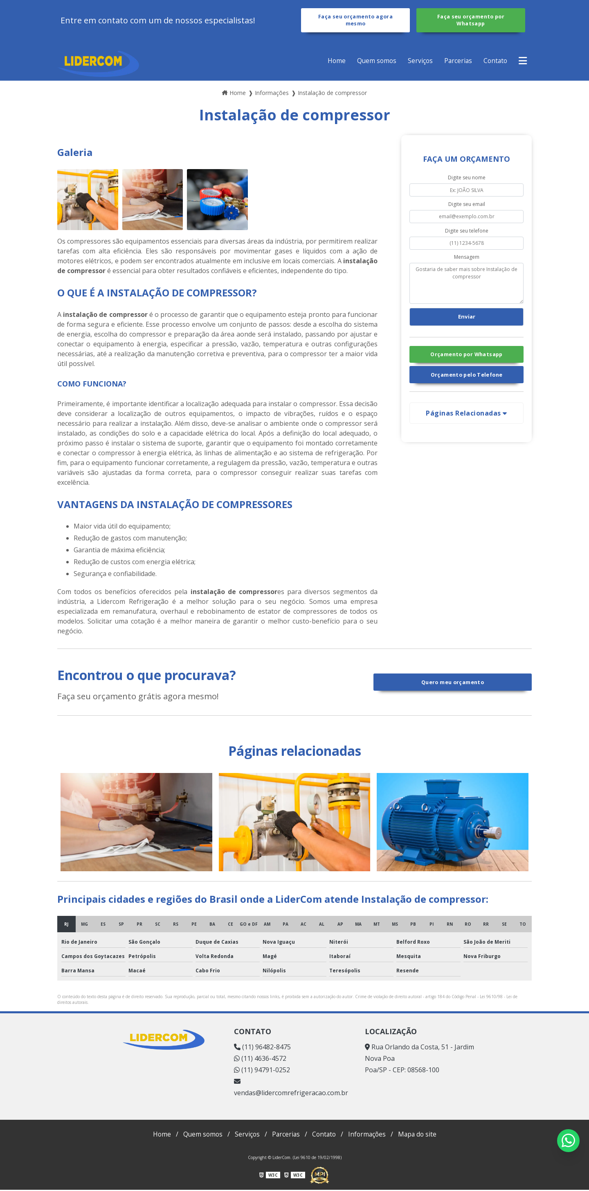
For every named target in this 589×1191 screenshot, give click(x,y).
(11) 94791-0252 (262, 1071)
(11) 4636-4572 (260, 1059)
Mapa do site (420, 1135)
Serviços (417, 61)
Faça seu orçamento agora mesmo (355, 21)
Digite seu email (466, 205)
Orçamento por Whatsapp (466, 356)
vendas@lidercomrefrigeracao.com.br (291, 1088)
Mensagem (466, 258)
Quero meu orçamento (452, 683)
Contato (494, 61)
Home (332, 61)
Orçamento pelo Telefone (466, 378)
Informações (368, 1135)
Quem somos (373, 61)
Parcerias (456, 61)
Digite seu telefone (466, 231)
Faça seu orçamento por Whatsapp (470, 21)
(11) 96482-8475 (262, 1048)
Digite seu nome (467, 178)
